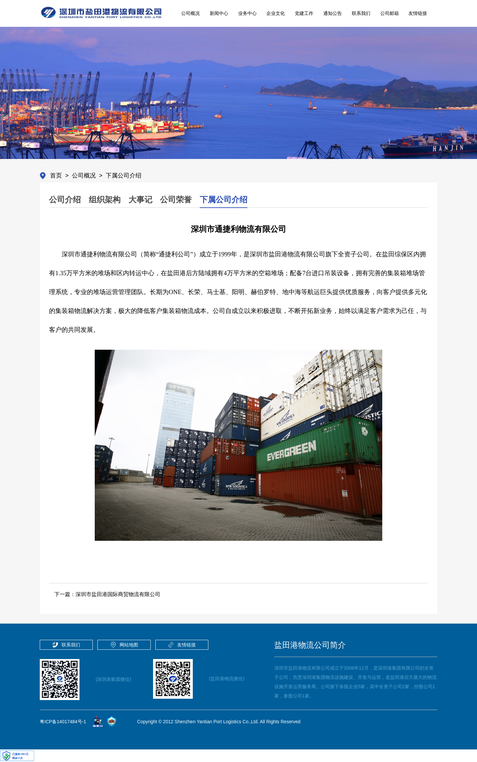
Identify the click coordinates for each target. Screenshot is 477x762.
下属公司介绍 (123, 175)
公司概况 (190, 13)
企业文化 (275, 13)
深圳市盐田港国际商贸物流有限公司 (118, 594)
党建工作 (304, 13)
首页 (56, 175)
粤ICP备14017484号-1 (63, 721)
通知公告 (332, 13)
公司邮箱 (389, 13)
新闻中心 (219, 13)
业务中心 (247, 13)
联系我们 (361, 13)
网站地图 (129, 644)
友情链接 (417, 13)
